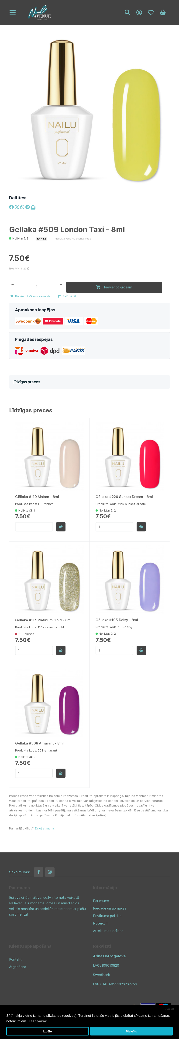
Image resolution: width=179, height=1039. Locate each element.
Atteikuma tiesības (108, 929)
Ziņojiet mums (45, 827)
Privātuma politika (107, 914)
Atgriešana (17, 965)
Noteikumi (101, 922)
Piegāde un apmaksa (109, 907)
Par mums (101, 899)
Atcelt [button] (169, 1008)
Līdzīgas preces (26, 380)
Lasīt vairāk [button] (38, 1021)
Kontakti (15, 958)
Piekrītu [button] (131, 1031)
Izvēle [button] (47, 1031)
